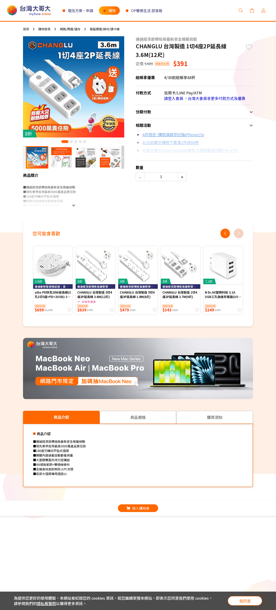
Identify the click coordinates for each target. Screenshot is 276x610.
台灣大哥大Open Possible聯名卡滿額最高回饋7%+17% (190, 150)
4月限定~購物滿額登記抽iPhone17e (173, 134)
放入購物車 (138, 508)
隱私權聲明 (46, 603)
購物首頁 (44, 28)
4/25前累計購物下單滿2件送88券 (170, 142)
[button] (64, 141)
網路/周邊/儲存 (70, 28)
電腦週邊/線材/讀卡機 (105, 28)
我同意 (245, 601)
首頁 (26, 28)
